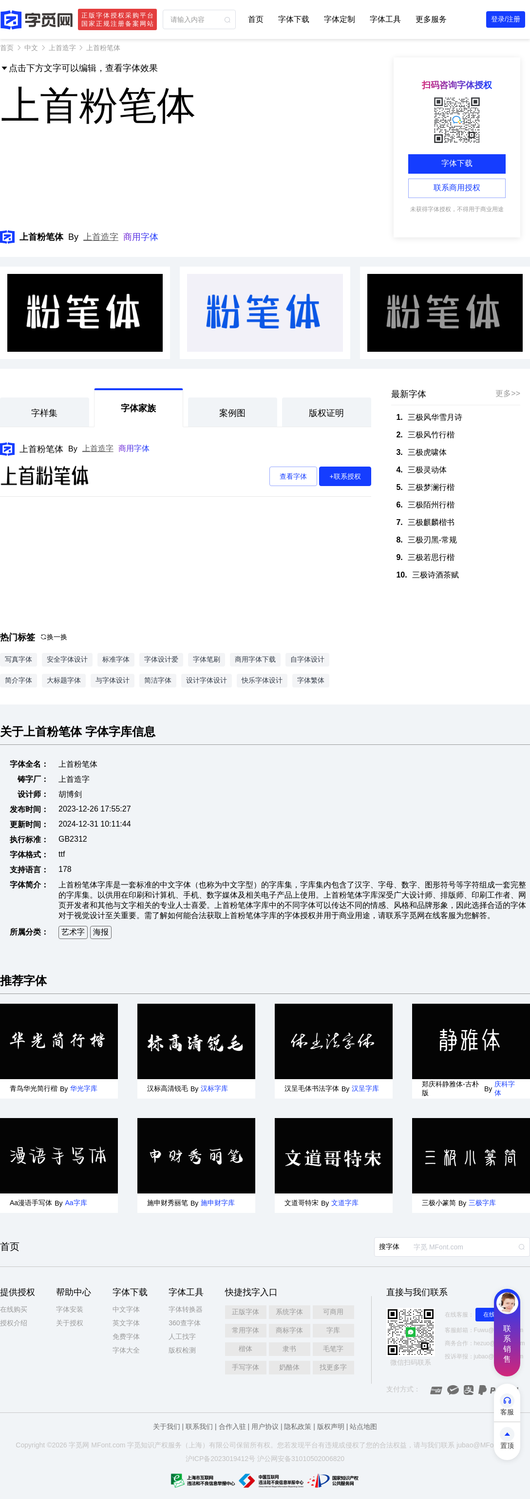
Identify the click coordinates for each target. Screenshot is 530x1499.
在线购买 (13, 1309)
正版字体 (245, 1312)
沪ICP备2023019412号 (220, 1459)
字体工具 (385, 19)
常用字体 (245, 1330)
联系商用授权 (457, 187)
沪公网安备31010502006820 (300, 1459)
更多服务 (431, 19)
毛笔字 (333, 1349)
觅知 (141, 1445)
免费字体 (126, 1336)
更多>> (507, 393)
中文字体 (126, 1309)
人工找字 (182, 1336)
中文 (31, 48)
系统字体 (289, 1312)
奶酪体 (289, 1367)
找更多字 (333, 1367)
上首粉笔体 (41, 449)
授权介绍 (13, 1323)
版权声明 (330, 1426)
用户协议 (265, 1426)
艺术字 (73, 932)
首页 (256, 19)
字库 (333, 1330)
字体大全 (126, 1350)
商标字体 (289, 1330)
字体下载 (293, 19)
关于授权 (69, 1323)
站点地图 (363, 1426)
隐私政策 (297, 1426)
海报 (101, 932)
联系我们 (199, 1426)
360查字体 (184, 1323)
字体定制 (339, 19)
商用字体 (140, 237)
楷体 (245, 1349)
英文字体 (126, 1323)
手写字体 (245, 1367)
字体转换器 (186, 1309)
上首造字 (62, 48)
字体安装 (69, 1309)
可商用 (333, 1312)
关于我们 (166, 1426)
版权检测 (182, 1350)
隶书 (289, 1349)
